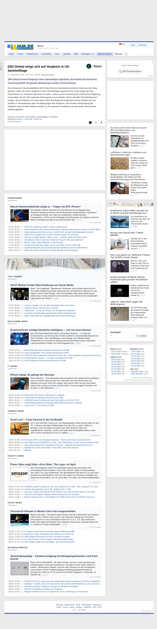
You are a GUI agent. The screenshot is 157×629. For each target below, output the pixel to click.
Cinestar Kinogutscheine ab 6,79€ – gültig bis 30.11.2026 (47, 489)
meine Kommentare (131, 380)
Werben (118, 54)
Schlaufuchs (32, 54)
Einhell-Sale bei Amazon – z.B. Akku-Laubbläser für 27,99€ (48, 358)
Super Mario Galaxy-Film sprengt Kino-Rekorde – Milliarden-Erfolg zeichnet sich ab (58, 445)
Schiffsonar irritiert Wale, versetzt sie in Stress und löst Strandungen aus (129, 211)
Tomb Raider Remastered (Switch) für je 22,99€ (43, 398)
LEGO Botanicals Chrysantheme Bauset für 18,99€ (45, 361)
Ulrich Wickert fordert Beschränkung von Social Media (42, 285)
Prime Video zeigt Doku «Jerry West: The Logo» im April (43, 464)
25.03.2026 (135, 361)
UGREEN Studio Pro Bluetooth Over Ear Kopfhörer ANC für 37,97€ (51, 400)
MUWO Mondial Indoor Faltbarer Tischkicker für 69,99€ (46, 350)
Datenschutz (69, 605)
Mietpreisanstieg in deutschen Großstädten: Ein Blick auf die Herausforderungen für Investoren (127, 177)
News (11, 54)
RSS (99, 607)
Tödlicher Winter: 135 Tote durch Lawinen (41, 308)
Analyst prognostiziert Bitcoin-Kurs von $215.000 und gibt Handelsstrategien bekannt (59, 232)
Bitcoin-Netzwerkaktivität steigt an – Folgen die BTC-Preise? (45, 206)
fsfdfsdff (27, 450)
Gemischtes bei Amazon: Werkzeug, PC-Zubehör (44, 395)
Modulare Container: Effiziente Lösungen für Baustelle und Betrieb (51, 586)
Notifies (149, 380)
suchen (141, 335)
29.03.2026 (135, 351)
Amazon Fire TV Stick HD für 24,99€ (39, 405)
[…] (76, 220)
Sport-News (15, 502)
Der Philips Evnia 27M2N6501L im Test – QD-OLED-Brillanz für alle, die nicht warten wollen (61, 442)
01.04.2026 (116, 369)
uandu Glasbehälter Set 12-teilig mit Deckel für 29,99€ (46, 353)
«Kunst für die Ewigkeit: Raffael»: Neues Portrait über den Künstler (51, 494)
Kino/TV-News (16, 456)
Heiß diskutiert (137, 374)
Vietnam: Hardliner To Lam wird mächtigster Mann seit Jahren (49, 305)
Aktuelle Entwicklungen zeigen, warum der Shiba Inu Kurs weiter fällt (52, 245)
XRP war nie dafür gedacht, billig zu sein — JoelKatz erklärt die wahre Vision (55, 237)
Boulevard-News (18, 321)
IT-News (12, 366)
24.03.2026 (135, 363)
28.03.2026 (135, 354)
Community (46, 54)
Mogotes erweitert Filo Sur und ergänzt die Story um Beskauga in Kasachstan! (56, 592)
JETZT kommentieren (130, 71)
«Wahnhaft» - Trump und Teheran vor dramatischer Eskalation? (50, 311)
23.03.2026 (135, 366)
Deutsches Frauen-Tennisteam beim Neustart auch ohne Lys (49, 534)
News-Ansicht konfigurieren (142, 377)
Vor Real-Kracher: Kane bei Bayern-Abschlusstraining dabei (48, 539)
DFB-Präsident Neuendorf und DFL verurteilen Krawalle (47, 537)
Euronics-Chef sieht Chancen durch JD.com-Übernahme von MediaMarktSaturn (128, 130)
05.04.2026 (116, 359)
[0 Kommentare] (14, 122)
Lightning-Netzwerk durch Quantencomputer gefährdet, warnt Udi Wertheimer (56, 248)
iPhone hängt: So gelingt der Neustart (32, 374)
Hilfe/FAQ (88, 607)
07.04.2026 (116, 351)
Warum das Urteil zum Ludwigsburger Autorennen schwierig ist (50, 316)
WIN (76, 54)
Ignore (143, 380)
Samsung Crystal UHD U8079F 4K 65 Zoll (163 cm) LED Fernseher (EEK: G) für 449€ (59, 492)
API (94, 607)
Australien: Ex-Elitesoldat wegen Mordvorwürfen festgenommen (50, 313)
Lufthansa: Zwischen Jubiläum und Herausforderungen (128, 153)
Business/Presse (18, 547)
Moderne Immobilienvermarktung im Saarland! (43, 589)
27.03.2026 (135, 356)
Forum (20, 54)
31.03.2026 (116, 371)
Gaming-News (16, 411)
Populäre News (137, 371)
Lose (57, 54)
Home (58, 607)
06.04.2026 (116, 354)
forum (150, 76)
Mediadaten (86, 605)
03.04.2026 (116, 364)
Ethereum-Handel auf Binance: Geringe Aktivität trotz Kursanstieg (51, 250)
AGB (78, 605)
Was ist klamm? (105, 54)
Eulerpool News (47, 75)
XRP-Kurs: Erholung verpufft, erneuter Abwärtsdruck (45, 227)
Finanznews (15, 198)
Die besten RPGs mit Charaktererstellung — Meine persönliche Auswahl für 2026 (57, 440)
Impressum (97, 605)
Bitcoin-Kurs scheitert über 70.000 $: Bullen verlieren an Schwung (51, 235)
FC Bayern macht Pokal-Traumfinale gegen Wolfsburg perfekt (49, 531)
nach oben (145, 611)
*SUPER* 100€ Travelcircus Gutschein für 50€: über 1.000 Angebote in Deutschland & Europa (62, 355)
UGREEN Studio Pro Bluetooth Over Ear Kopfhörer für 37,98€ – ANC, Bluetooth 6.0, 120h (61, 487)
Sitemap (59, 605)
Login (133, 45)
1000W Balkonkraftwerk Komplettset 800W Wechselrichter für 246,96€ (53, 403)
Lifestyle (67, 54)
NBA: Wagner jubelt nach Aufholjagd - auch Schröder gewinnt (49, 542)
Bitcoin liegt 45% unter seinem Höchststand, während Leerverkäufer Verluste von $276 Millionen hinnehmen (68, 229)
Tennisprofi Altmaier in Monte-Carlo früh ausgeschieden (43, 511)
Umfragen (87, 54)
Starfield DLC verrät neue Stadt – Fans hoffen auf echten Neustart (51, 448)
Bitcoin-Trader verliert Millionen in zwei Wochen (43, 242)
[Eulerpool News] (15, 119)
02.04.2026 (116, 367)
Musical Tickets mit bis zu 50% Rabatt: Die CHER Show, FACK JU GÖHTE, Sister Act (59, 497)
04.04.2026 (116, 362)
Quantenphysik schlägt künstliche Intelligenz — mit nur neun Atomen (50, 330)
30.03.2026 (116, 374)
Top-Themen (15, 276)
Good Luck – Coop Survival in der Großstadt (36, 419)
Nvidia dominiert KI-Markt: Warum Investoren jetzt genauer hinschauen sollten (129, 279)
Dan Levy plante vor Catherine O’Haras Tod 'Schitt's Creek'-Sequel (130, 256)
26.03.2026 (135, 359)
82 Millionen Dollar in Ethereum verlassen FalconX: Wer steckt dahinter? (53, 240)
